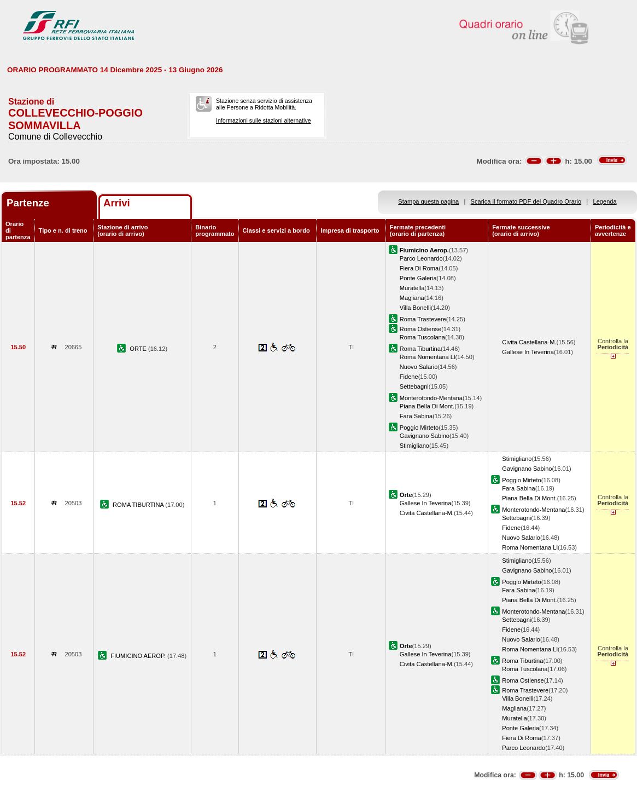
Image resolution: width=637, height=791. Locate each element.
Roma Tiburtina (420, 348)
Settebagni (414, 386)
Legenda (605, 201)
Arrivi (116, 203)
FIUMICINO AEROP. (138, 656)
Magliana (412, 298)
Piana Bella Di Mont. (427, 406)
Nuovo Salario (419, 366)
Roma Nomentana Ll (427, 357)
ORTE (139, 348)
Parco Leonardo (421, 258)
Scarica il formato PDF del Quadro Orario (526, 201)
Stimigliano (414, 445)
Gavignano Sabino (424, 435)
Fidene (409, 376)
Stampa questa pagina (428, 201)
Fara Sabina (416, 416)
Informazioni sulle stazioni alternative (263, 120)
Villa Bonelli (415, 307)
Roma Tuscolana (422, 337)
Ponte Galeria (418, 278)
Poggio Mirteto (419, 427)
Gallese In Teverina (528, 352)
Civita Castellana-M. (529, 342)
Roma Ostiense (420, 329)
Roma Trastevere (423, 319)
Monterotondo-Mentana (431, 398)
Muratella (412, 288)
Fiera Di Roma (419, 268)
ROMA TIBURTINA (139, 504)
